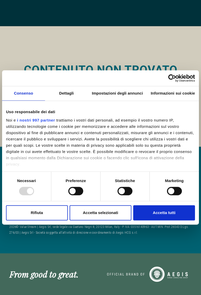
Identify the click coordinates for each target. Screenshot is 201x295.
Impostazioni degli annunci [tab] (117, 93)
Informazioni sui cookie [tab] (173, 93)
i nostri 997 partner (36, 120)
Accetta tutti (164, 213)
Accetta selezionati (100, 213)
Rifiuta (37, 213)
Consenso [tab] (23, 93)
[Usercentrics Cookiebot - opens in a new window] (172, 78)
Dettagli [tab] (66, 93)
